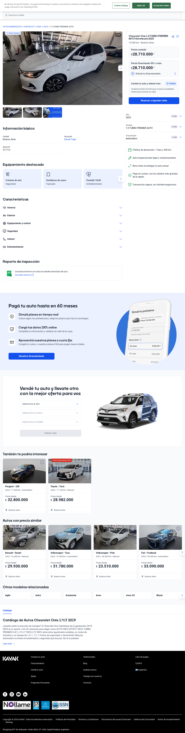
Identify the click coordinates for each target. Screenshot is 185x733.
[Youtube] (18, 692)
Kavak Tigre (70, 139)
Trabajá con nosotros (92, 674)
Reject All (141, 5)
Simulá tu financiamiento (31, 355)
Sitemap (9, 720)
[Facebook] (5, 692)
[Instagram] (12, 692)
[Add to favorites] (42, 453)
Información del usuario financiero (116, 717)
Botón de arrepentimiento (169, 717)
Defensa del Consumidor (144, 717)
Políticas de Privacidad (65, 717)
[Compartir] (172, 36)
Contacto (87, 680)
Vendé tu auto (37, 667)
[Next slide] (121, 68)
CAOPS (138, 661)
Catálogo (7, 601)
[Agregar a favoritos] (177, 36)
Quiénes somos (89, 667)
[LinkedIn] (25, 692)
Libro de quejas (142, 654)
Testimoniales (89, 654)
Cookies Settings (121, 5)
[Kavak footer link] (10, 668)
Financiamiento (37, 661)
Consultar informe (24, 275)
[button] (171, 83)
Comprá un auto (38, 654)
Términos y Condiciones (88, 717)
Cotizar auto (50, 423)
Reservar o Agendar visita (154, 100)
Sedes (33, 674)
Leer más (9, 635)
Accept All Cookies (161, 5)
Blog (85, 661)
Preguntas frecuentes (40, 680)
